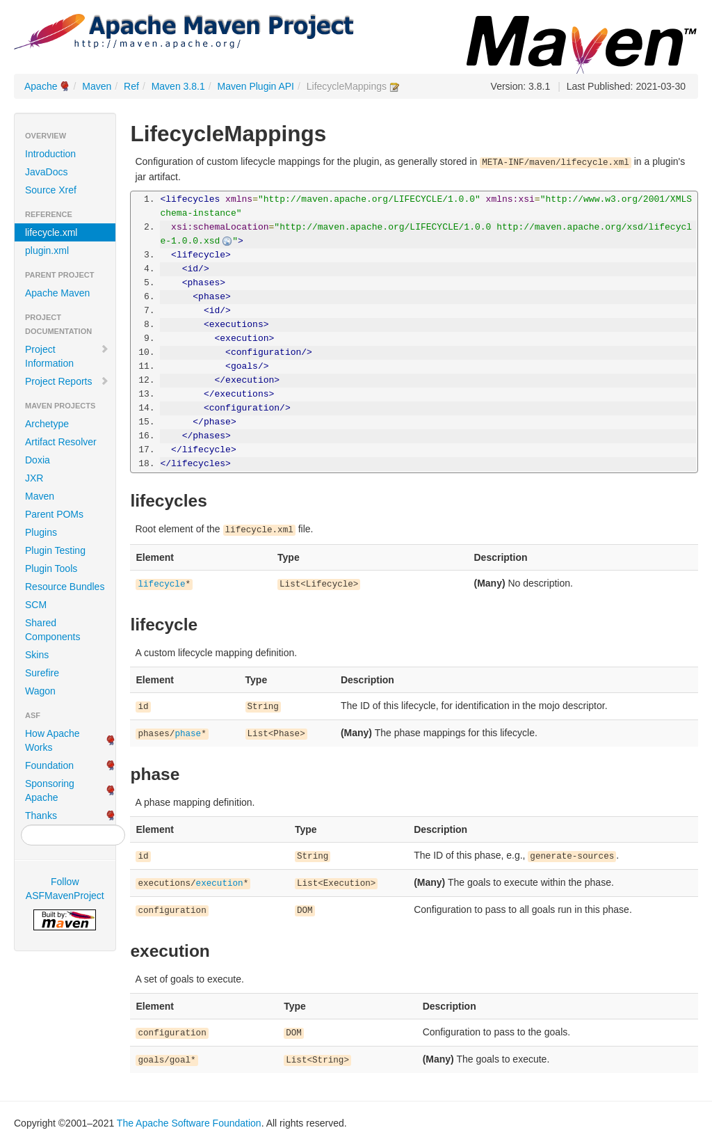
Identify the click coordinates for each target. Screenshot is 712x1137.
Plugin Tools (51, 568)
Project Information (67, 356)
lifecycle (161, 584)
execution (219, 884)
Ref (131, 86)
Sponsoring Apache (49, 790)
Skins (37, 654)
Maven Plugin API (256, 86)
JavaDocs (46, 171)
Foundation (49, 765)
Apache (40, 86)
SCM (36, 604)
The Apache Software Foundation (189, 1123)
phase (188, 734)
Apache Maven (57, 293)
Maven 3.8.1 (178, 86)
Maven (96, 86)
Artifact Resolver (61, 441)
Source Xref (50, 190)
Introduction (50, 153)
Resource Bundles (64, 586)
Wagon (40, 691)
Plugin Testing (55, 550)
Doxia (37, 460)
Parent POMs (54, 514)
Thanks (41, 815)
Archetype (47, 423)
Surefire (42, 672)
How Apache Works (52, 740)
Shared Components (52, 629)
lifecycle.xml (51, 232)
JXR (34, 478)
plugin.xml (47, 250)
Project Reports (67, 381)
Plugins (41, 532)
